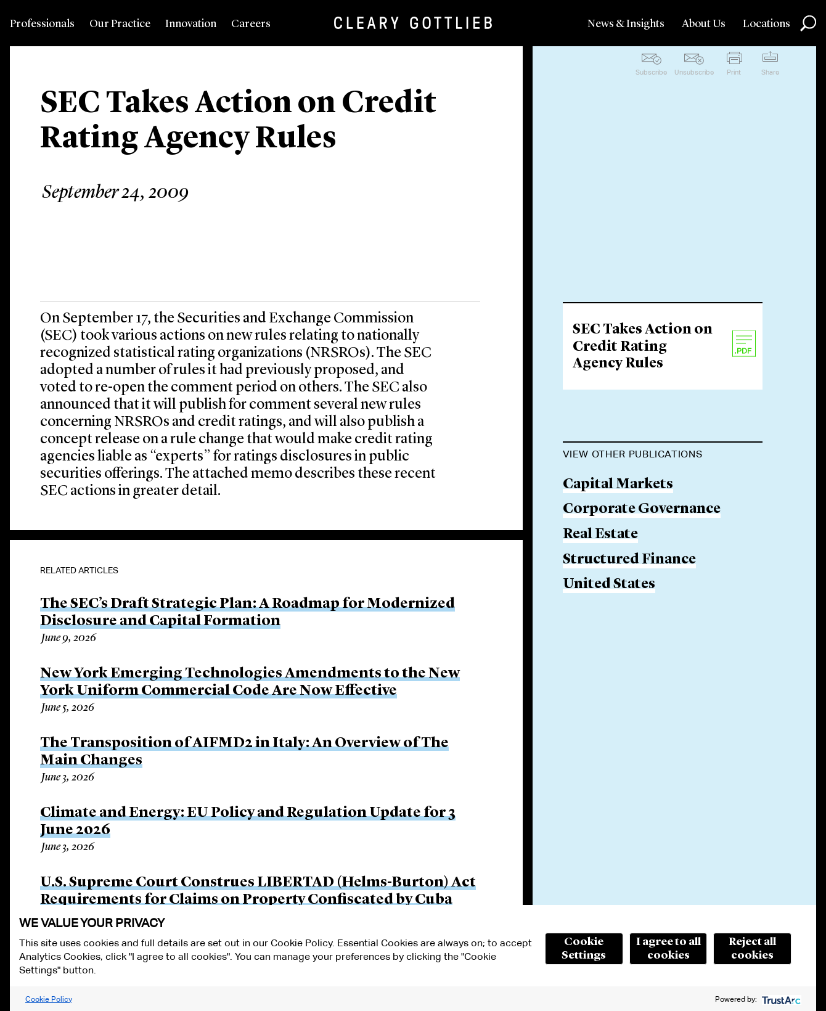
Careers (251, 24)
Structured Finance (629, 560)
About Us (704, 24)
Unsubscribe (694, 72)
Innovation (190, 24)
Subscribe (651, 72)
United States (609, 585)
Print (734, 72)
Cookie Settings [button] (584, 948)
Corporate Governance (642, 509)
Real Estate (600, 535)
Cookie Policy (48, 999)
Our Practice (119, 24)
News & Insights (625, 24)
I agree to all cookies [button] (668, 948)
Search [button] (808, 23)
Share (770, 72)
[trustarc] (780, 999)
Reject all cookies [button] (752, 948)
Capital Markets (618, 485)
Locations (766, 24)
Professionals (42, 24)
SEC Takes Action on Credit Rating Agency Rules (643, 347)
